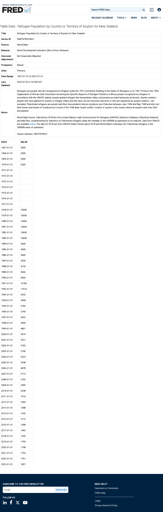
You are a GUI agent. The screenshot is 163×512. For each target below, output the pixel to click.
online (32, 124)
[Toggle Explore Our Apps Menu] (151, 10)
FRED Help (100, 493)
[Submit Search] (144, 10)
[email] (28, 490)
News (134, 17)
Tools (122, 17)
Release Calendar (102, 17)
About (156, 17)
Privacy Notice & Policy (106, 505)
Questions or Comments (106, 488)
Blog (144, 17)
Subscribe (61, 489)
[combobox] (115, 10)
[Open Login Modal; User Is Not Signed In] (159, 10)
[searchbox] (116, 10)
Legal (97, 500)
